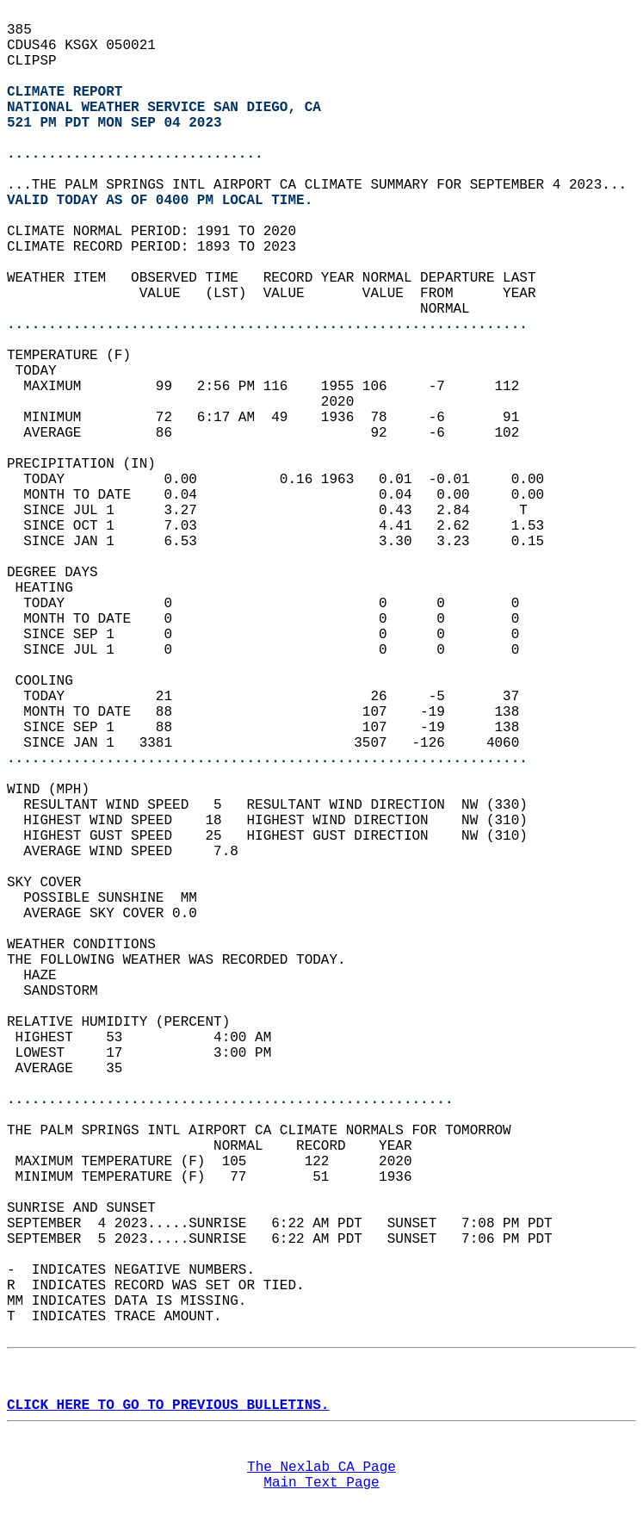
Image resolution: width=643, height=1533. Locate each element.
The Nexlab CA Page (321, 1467)
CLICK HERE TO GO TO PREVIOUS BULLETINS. (168, 1405)
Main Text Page (321, 1483)
